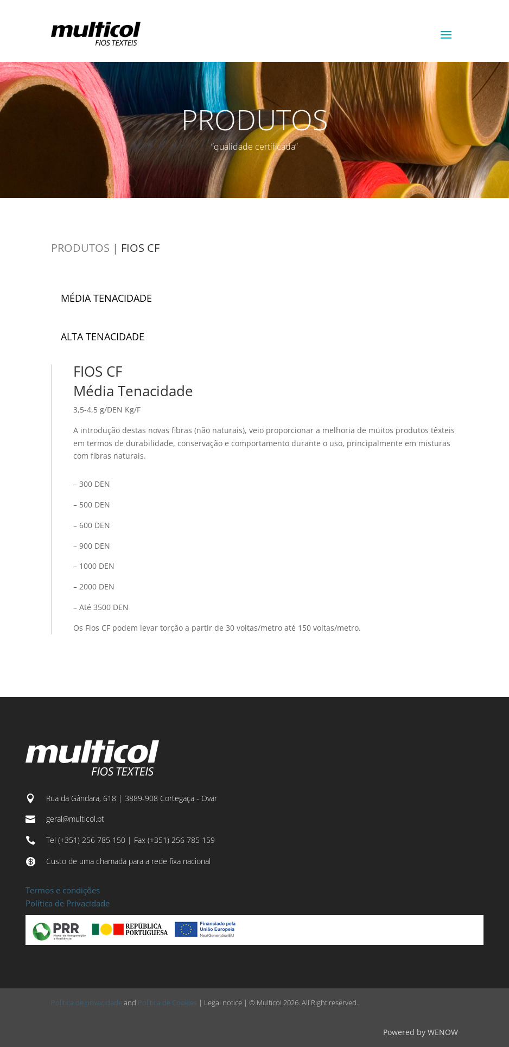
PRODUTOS (80, 247)
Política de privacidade (86, 1002)
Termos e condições (63, 890)
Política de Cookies (167, 1002)
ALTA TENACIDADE (102, 336)
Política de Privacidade (68, 903)
